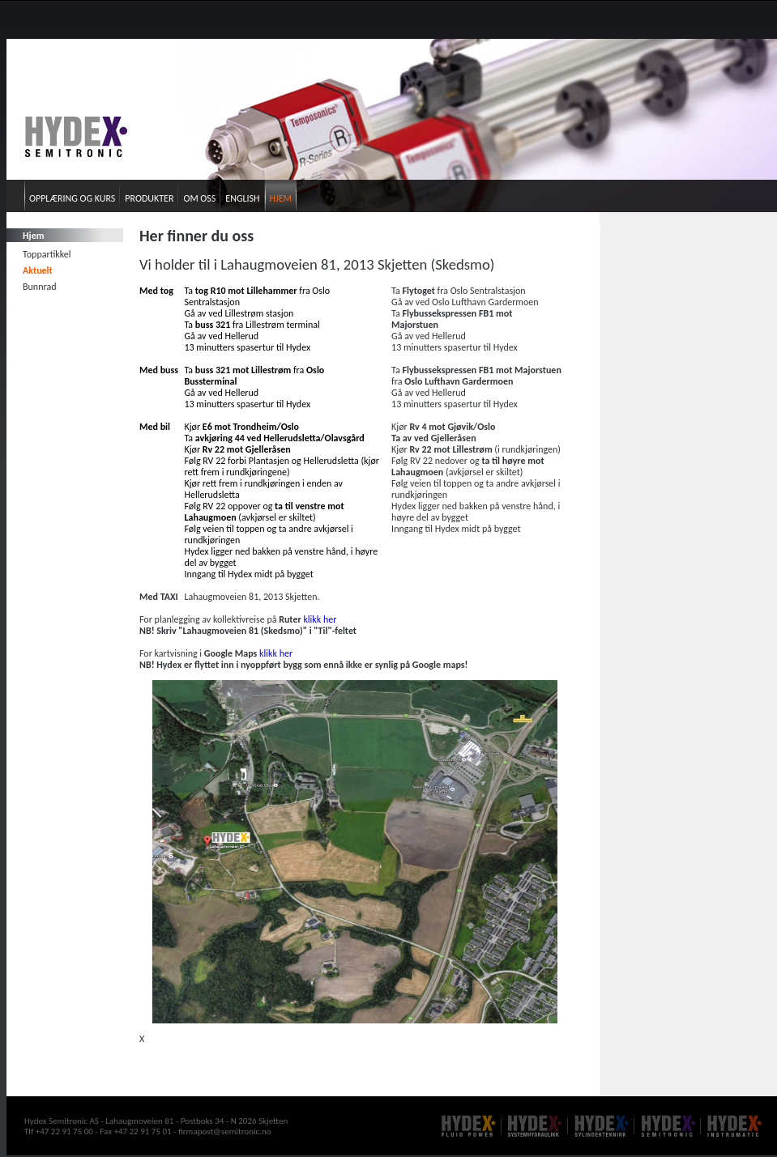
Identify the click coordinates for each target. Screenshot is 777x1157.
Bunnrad (39, 286)
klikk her (319, 619)
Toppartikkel (47, 254)
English (242, 198)
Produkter (149, 198)
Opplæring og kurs (72, 198)
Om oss (199, 198)
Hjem (281, 198)
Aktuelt (38, 270)
